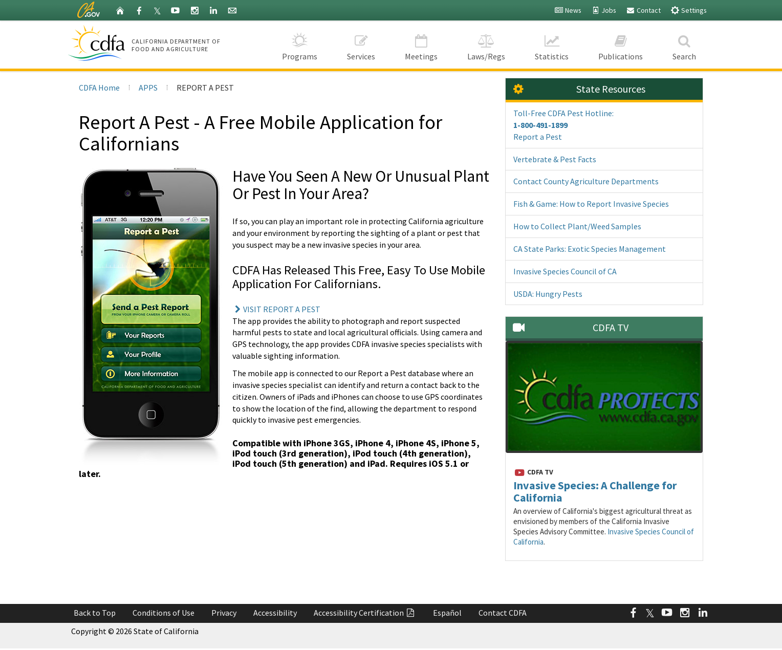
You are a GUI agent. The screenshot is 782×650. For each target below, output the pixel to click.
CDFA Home (99, 87)
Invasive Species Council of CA (565, 271)
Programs (299, 44)
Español (447, 613)
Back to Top (95, 613)
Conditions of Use (163, 613)
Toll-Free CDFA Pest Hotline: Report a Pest (563, 125)
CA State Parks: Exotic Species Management (589, 249)
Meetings (421, 44)
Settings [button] (688, 10)
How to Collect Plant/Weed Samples (577, 226)
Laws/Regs (486, 44)
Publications (620, 44)
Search (684, 44)
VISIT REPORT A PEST (276, 309)
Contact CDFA (503, 613)
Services (361, 44)
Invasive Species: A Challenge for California (595, 491)
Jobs (603, 10)
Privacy (223, 613)
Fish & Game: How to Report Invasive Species (591, 204)
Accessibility (275, 613)
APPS (148, 87)
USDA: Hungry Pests (547, 294)
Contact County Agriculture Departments (586, 181)
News (567, 10)
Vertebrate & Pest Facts (554, 159)
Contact (643, 10)
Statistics (551, 44)
